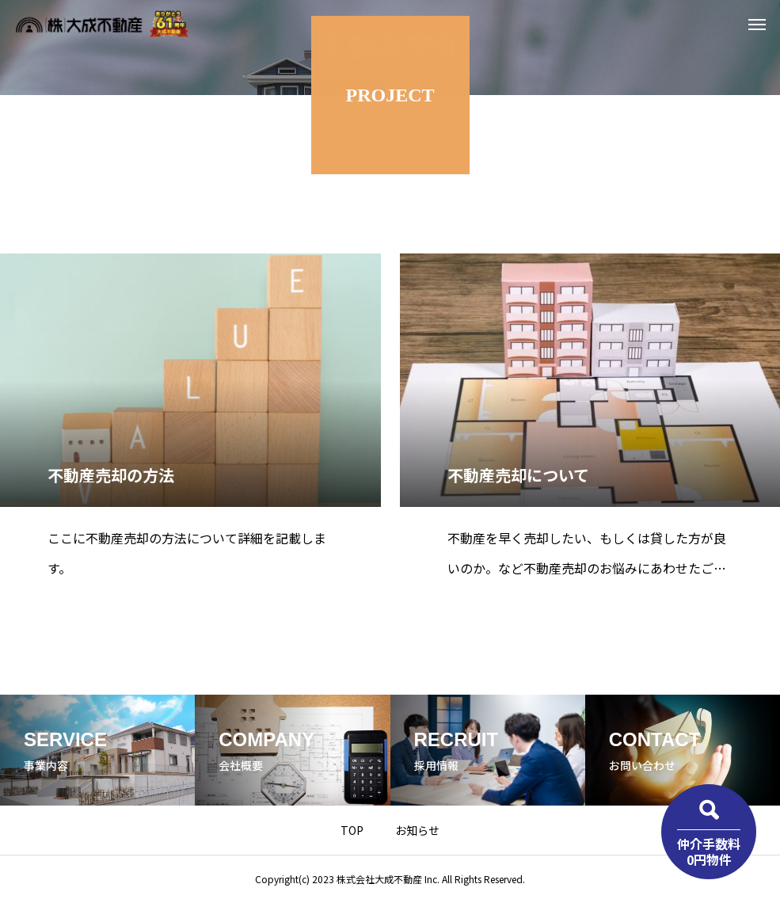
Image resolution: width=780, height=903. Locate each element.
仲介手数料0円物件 (708, 851)
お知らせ (417, 830)
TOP (352, 830)
